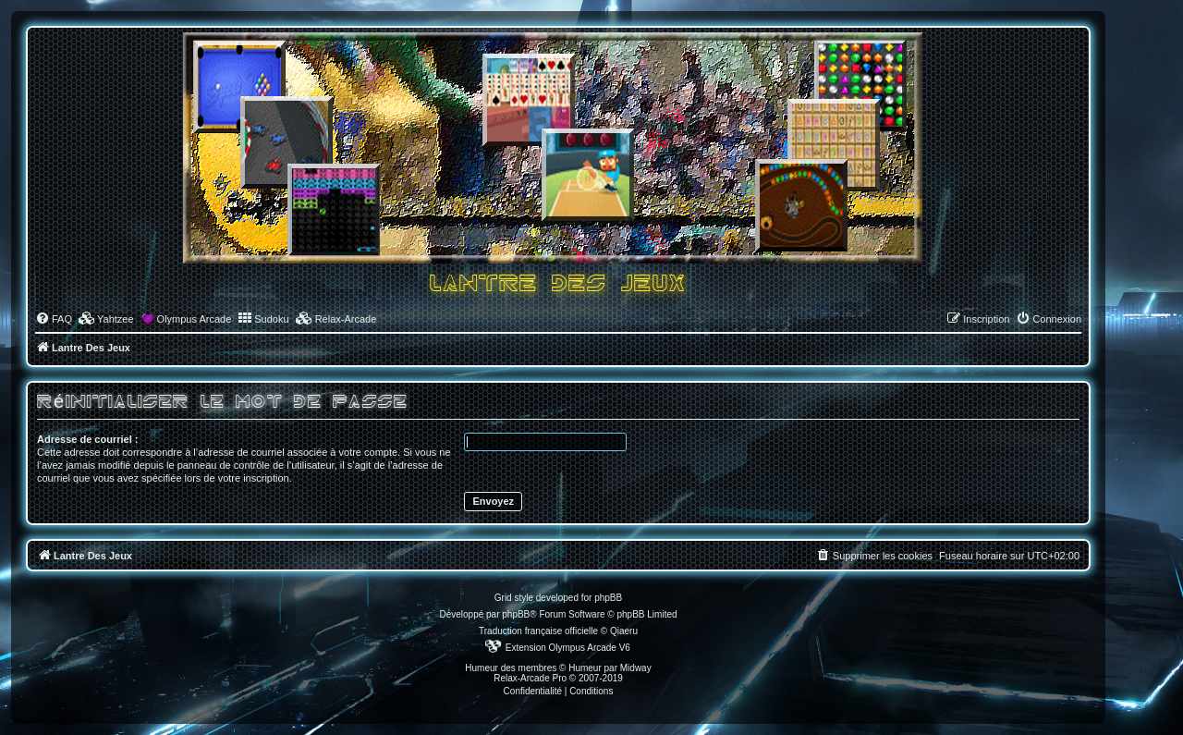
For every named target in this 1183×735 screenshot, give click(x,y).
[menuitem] (53, 319)
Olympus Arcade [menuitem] (194, 319)
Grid (503, 598)
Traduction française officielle (538, 631)
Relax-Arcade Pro (530, 678)
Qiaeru (624, 631)
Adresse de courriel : (87, 439)
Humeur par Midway (609, 668)
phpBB (516, 614)
